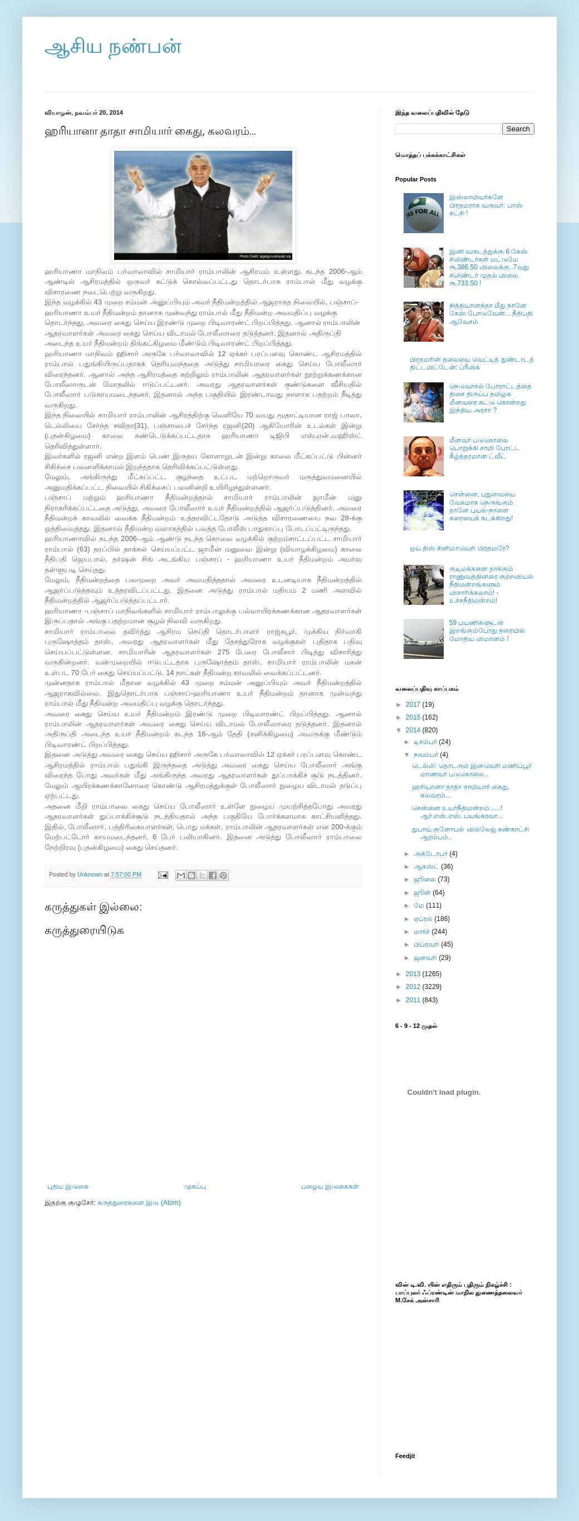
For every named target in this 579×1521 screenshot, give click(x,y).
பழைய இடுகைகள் (330, 1186)
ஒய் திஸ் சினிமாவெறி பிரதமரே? (459, 548)
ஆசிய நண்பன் (113, 46)
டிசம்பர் (426, 742)
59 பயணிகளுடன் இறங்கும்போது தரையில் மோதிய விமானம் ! (487, 631)
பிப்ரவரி (427, 944)
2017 (414, 704)
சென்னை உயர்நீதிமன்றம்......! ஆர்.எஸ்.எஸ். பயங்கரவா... (457, 812)
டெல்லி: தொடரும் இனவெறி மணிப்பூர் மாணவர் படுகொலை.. (472, 769)
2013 (414, 974)
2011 (414, 1000)
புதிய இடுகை (68, 1186)
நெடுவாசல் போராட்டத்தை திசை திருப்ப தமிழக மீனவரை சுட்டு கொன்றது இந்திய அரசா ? (490, 398)
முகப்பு (195, 1186)
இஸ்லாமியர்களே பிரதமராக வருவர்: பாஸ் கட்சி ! (486, 205)
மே (420, 905)
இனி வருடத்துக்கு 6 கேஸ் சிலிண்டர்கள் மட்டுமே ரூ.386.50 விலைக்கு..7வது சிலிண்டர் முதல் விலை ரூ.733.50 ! (489, 268)
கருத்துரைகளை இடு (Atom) (139, 1203)
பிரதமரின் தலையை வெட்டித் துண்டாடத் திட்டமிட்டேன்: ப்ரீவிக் (472, 363)
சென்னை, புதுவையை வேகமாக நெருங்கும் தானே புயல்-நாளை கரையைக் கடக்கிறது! (482, 506)
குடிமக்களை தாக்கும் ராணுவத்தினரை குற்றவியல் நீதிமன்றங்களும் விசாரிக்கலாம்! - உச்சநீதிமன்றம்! (491, 585)
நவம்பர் (427, 755)
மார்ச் (422, 932)
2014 (414, 730)
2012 (414, 987)
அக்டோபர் (431, 854)
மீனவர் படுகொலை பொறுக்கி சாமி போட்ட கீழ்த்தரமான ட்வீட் (485, 448)
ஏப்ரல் (424, 919)
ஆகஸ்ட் (427, 866)
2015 (414, 717)
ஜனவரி (426, 958)
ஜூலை (426, 879)
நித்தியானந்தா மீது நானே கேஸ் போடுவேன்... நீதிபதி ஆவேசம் (491, 314)
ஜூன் (423, 893)
